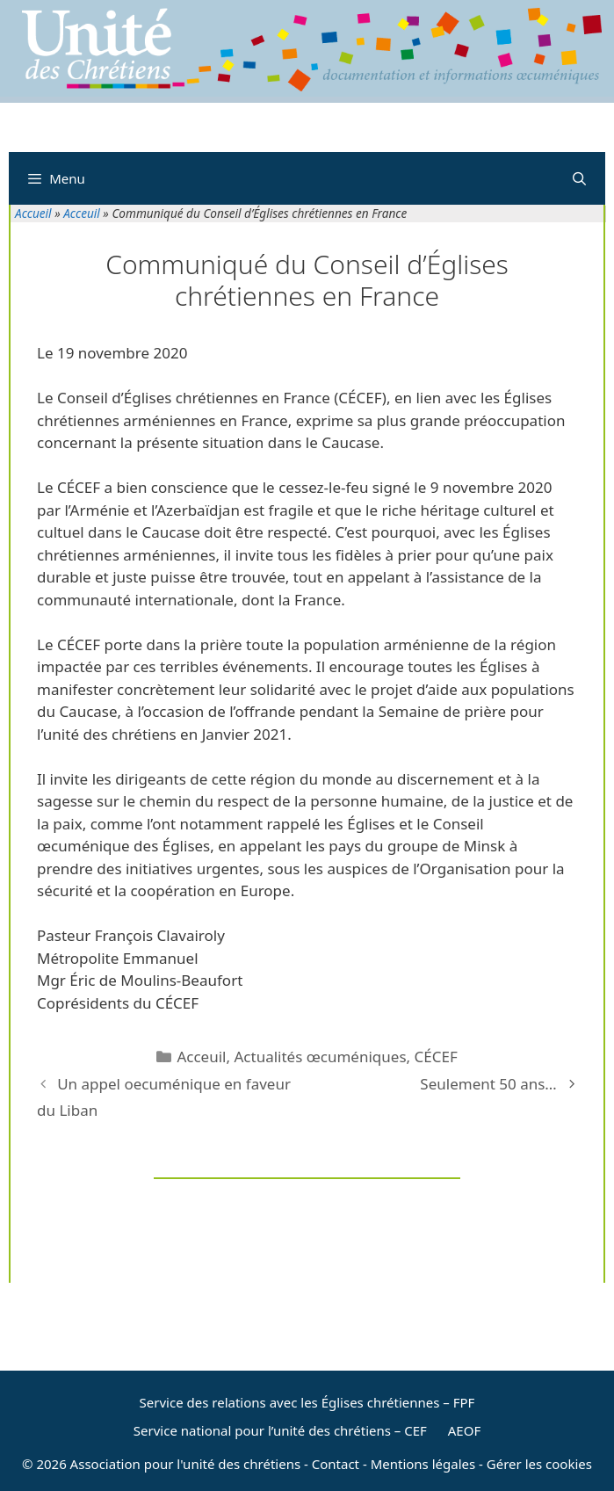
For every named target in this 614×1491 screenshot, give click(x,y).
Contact (335, 1464)
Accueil (33, 213)
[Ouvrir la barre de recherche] (579, 178)
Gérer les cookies (539, 1464)
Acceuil (81, 213)
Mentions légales (423, 1464)
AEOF (464, 1430)
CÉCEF (436, 1056)
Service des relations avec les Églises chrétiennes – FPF (307, 1402)
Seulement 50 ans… (488, 1084)
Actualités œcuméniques (320, 1056)
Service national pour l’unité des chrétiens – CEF (280, 1430)
